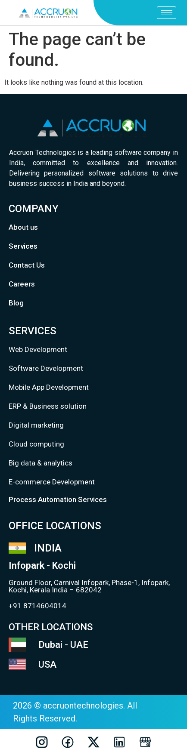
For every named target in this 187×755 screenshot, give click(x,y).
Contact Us (27, 265)
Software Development (46, 368)
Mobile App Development (49, 387)
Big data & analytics (40, 463)
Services (23, 246)
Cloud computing (36, 444)
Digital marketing (36, 425)
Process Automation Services (58, 499)
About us (23, 227)
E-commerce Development (52, 482)
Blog (16, 303)
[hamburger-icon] (166, 12)
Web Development (38, 349)
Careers (22, 284)
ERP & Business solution (48, 406)
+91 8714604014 (37, 605)
